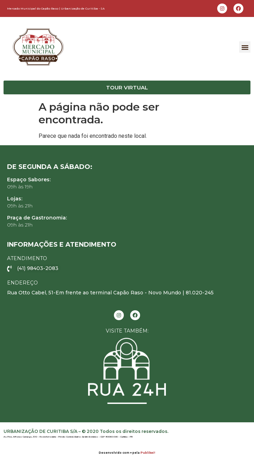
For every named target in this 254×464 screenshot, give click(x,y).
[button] (244, 47)
